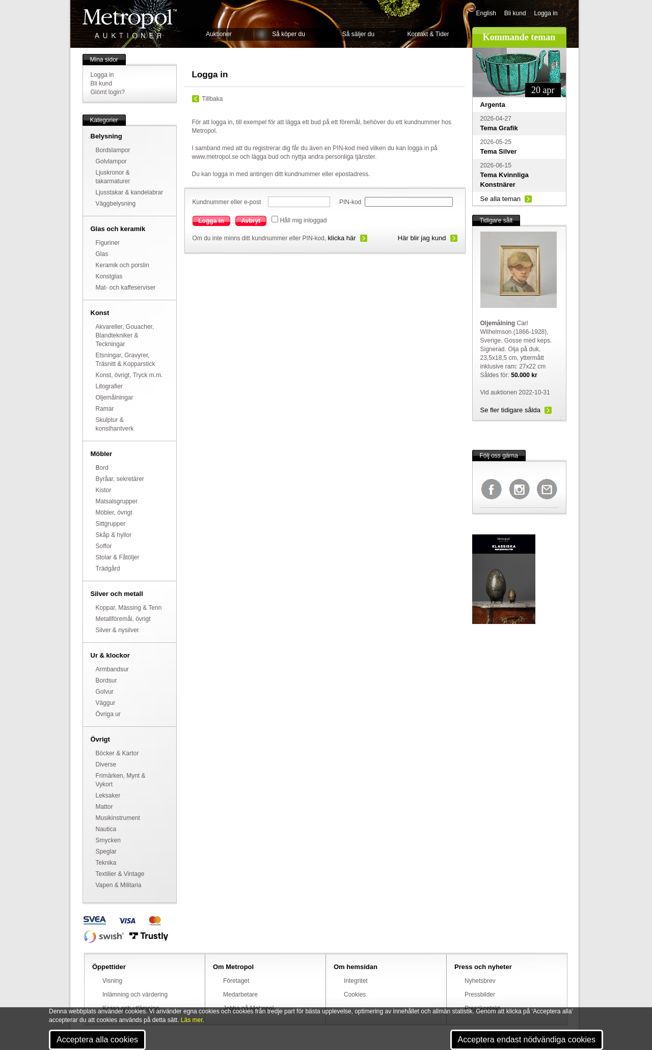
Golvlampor (111, 161)
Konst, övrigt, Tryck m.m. (129, 375)
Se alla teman (500, 199)
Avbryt (251, 220)
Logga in (546, 13)
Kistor (104, 490)
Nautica (106, 829)
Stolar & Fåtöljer (118, 557)
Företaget (236, 980)
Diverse (106, 764)
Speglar (106, 851)
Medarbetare (240, 994)
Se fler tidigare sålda (510, 410)
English (486, 13)
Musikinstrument (118, 817)
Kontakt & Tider (428, 34)
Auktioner (219, 34)
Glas (102, 254)
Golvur (105, 691)
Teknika (106, 862)
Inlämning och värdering (135, 994)
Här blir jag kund (422, 238)
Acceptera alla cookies (97, 1039)
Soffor (104, 546)
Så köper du (288, 34)
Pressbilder (480, 994)
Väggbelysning (116, 203)
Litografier (109, 386)
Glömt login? (108, 92)
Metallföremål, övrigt (123, 618)
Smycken (108, 840)
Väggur (106, 702)
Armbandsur (112, 669)
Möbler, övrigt (114, 512)
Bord (102, 467)
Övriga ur (108, 714)
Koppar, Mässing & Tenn (129, 607)
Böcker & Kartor (117, 753)
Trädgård (108, 568)
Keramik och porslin (122, 265)
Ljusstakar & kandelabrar (130, 192)
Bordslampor (113, 150)
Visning (112, 980)
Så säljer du (358, 34)
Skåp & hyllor (114, 534)
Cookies (355, 994)
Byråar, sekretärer (120, 479)
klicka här (342, 238)
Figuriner (108, 242)
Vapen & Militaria (119, 885)
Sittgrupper (111, 523)
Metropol (130, 23)
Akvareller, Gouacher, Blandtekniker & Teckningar (125, 335)
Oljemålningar (114, 397)
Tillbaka (212, 98)
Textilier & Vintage (120, 873)
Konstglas (109, 276)
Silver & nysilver (117, 630)
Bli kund (515, 13)
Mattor (104, 806)
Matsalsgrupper (117, 501)
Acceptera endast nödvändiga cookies (526, 1039)
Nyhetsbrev (480, 980)
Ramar (105, 408)
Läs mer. (192, 1020)
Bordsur (106, 680)
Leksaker (108, 795)
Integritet (356, 980)
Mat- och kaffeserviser (126, 287)
